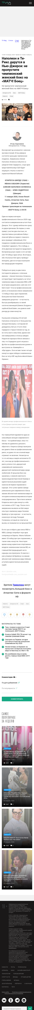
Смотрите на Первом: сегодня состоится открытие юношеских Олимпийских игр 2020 (17, 641)
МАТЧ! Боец (21, 93)
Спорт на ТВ (6, 977)
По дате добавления (9, 683)
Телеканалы (22, 967)
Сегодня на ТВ (7, 93)
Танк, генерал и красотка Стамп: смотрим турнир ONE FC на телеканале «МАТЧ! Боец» (17, 629)
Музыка (16, 980)
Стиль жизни (6, 980)
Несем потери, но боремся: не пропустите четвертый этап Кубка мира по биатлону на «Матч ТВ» (18, 648)
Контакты (5, 987)
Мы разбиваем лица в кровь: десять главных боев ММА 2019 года (17, 656)
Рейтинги (18, 983)
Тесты (13, 967)
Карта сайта (5, 992)
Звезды (15, 977)
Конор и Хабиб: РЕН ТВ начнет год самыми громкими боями (18, 635)
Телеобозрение (18, 973)
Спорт (11, 96)
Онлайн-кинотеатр (23, 970)
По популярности (8, 688)
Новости (5, 96)
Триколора (18, 585)
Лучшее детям (26, 977)
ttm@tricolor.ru (12, 948)
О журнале (28, 983)
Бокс (14, 93)
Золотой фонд (7, 983)
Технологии (6, 973)
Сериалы (5, 970)
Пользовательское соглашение (14, 993)
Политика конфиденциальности (21, 992)
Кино (12, 970)
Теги (13, 987)
